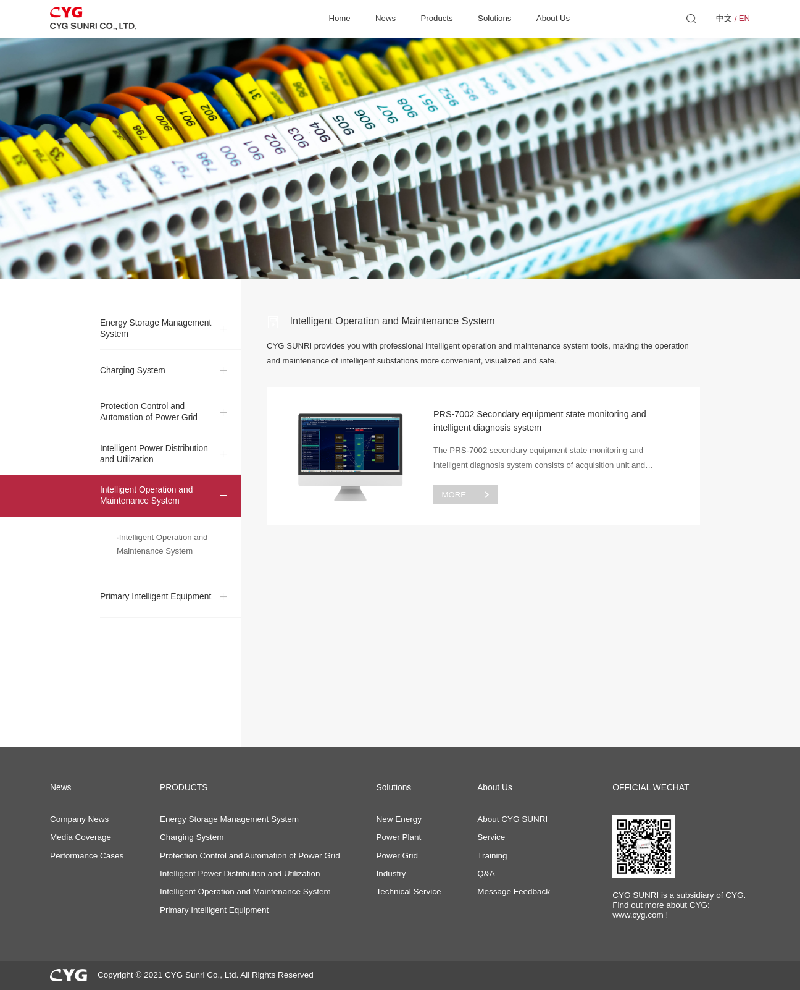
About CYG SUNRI (512, 819)
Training (492, 855)
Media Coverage (80, 837)
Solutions (494, 18)
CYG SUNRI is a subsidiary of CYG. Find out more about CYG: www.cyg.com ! (679, 905)
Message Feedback (513, 891)
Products (437, 18)
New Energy (399, 819)
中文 (724, 18)
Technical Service (408, 891)
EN (744, 18)
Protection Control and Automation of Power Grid (149, 422)
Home (339, 18)
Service (491, 837)
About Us (553, 18)
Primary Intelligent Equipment (155, 606)
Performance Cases (86, 855)
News (385, 18)
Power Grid (397, 855)
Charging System (132, 379)
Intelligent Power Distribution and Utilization (154, 463)
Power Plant (398, 837)
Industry (391, 873)
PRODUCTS (183, 787)
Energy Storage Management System (155, 338)
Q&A (486, 873)
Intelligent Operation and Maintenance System (146, 505)
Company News (79, 819)
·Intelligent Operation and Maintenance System (162, 554)
